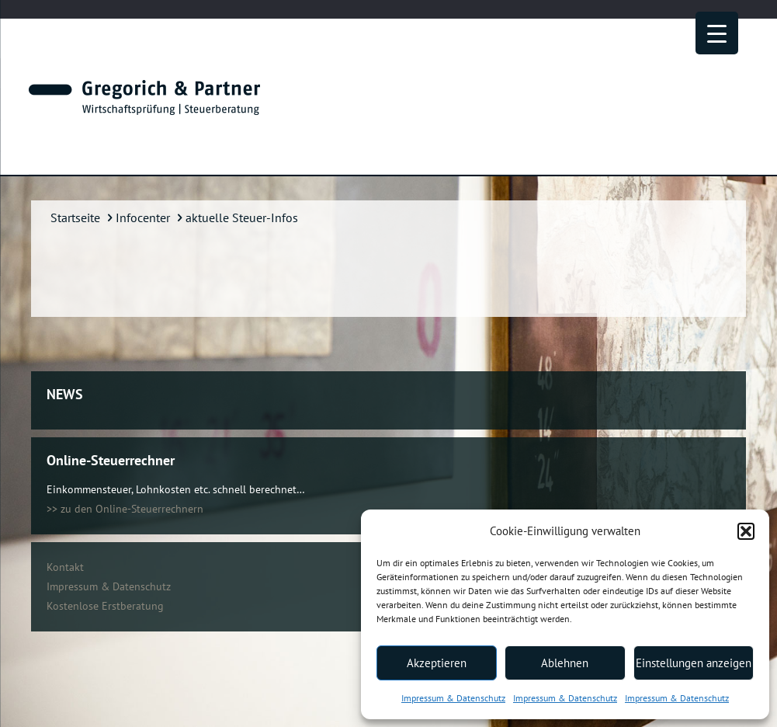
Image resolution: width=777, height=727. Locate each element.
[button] (746, 531)
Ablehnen (564, 663)
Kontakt (65, 567)
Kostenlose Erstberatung (105, 606)
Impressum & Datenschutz (453, 698)
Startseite (75, 217)
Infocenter (143, 217)
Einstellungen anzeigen (693, 663)
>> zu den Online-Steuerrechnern (125, 509)
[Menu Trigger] (716, 33)
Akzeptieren (437, 663)
